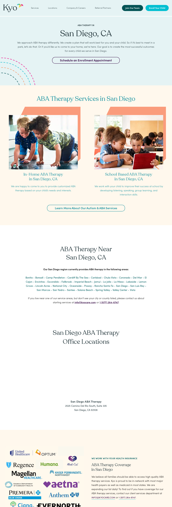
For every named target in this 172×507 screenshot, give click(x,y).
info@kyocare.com (85, 302)
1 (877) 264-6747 (109, 302)
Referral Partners (103, 8)
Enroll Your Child (157, 8)
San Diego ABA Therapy (86, 401)
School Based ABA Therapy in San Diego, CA (128, 177)
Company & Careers (76, 8)
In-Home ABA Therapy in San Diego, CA (43, 177)
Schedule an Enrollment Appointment (86, 60)
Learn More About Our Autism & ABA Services (86, 208)
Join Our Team (132, 8)
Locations (52, 8)
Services (35, 8)
